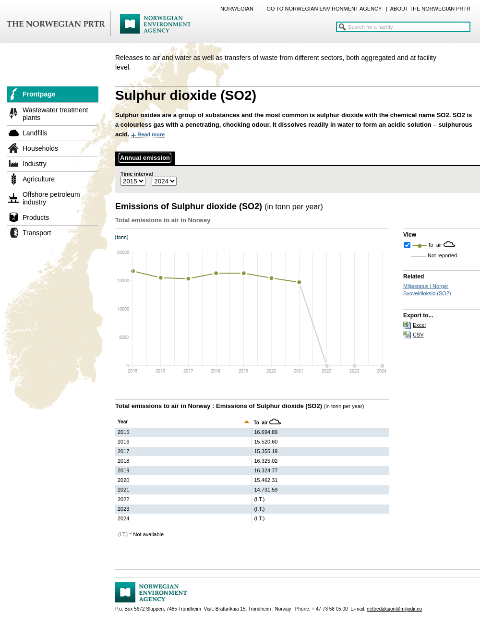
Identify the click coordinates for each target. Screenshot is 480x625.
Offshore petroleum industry (51, 198)
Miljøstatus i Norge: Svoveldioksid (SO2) (427, 289)
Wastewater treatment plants (55, 113)
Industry (35, 164)
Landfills (35, 133)
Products (36, 217)
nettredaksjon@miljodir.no (394, 609)
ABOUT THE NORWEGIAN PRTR (430, 9)
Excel (419, 325)
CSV (418, 334)
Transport (37, 233)
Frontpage (39, 94)
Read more (151, 134)
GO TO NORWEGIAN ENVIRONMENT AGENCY (324, 9)
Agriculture (39, 179)
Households (40, 148)
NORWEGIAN (236, 9)
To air (436, 245)
